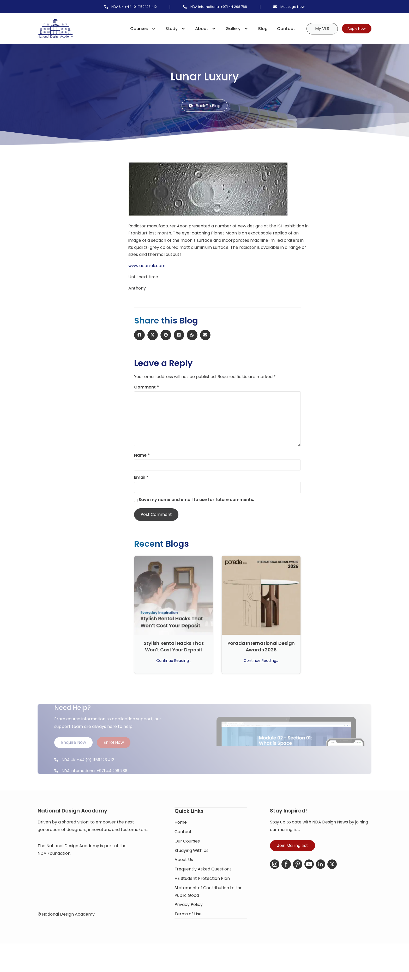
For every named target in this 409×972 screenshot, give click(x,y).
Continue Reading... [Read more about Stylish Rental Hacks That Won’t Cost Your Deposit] (173, 661)
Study (168, 28)
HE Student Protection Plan (202, 902)
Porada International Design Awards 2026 (261, 646)
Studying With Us (191, 874)
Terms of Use (188, 938)
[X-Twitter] (332, 888)
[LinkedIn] (320, 888)
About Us (184, 883)
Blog (253, 29)
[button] (106, 171)
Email (141, 478)
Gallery (230, 28)
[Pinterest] (297, 888)
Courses (136, 28)
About (199, 28)
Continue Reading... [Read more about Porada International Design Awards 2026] (261, 661)
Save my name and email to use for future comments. (196, 500)
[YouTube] (309, 888)
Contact (276, 29)
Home (181, 846)
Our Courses (187, 865)
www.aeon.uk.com (146, 266)
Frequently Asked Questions (203, 893)
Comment (146, 388)
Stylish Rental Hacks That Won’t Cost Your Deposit (174, 646)
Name (142, 456)
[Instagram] (274, 888)
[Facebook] (286, 888)
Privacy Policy (189, 928)
